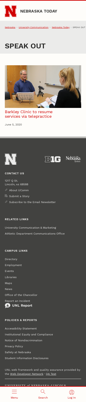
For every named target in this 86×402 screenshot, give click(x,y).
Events (9, 271)
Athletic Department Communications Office (35, 233)
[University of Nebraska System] (73, 159)
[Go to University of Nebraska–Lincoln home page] (11, 11)
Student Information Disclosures (26, 358)
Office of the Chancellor (21, 295)
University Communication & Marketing (30, 227)
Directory (11, 259)
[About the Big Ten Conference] (53, 159)
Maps (8, 283)
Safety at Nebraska (18, 352)
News (8, 289)
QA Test (51, 374)
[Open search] (43, 394)
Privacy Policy (14, 346)
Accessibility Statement (21, 328)
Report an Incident (18, 303)
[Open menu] (14, 394)
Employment (13, 265)
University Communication (33, 27)
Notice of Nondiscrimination (23, 340)
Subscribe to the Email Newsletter (32, 202)
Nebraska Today (38, 11)
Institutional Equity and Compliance (29, 334)
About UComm (19, 190)
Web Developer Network (26, 374)
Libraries (11, 277)
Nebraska (10, 27)
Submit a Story (19, 196)
